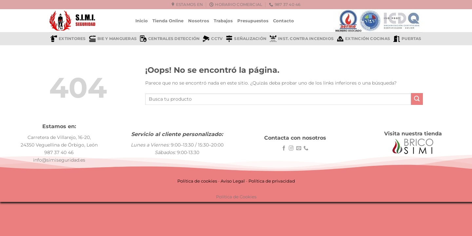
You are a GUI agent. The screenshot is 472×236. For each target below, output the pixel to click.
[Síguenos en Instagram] (291, 148)
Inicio (141, 20)
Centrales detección (170, 38)
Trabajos (223, 20)
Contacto (283, 20)
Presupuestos (252, 20)
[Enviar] (417, 99)
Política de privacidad (271, 181)
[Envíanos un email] (298, 148)
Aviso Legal (233, 181)
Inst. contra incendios (302, 38)
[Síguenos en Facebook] (284, 148)
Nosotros (198, 20)
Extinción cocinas (363, 38)
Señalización (246, 38)
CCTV (213, 38)
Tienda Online (168, 20)
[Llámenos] (306, 148)
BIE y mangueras (113, 38)
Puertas (407, 38)
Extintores (68, 38)
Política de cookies (197, 181)
